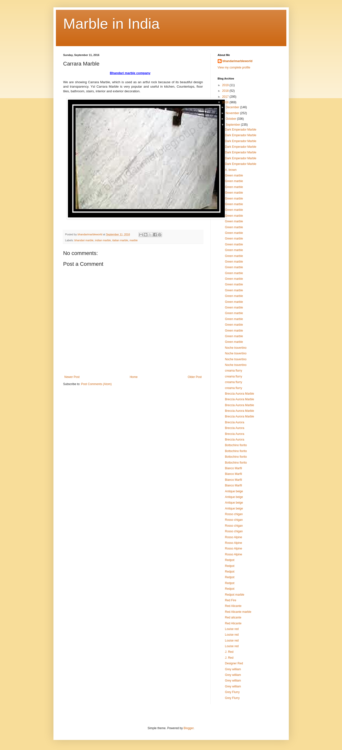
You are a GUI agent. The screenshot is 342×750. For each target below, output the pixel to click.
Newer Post (72, 377)
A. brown (230, 170)
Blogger (189, 728)
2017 (225, 96)
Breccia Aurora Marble (239, 393)
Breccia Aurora (234, 422)
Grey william (233, 669)
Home (134, 377)
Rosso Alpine (233, 537)
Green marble (234, 175)
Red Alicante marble (238, 612)
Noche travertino (235, 347)
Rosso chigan (234, 514)
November (233, 113)
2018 (225, 91)
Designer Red (234, 663)
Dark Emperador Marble (240, 129)
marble (133, 240)
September (233, 124)
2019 (225, 85)
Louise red (232, 629)
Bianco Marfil (233, 468)
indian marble (103, 240)
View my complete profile (234, 67)
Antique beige (234, 491)
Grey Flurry (232, 692)
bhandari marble (83, 240)
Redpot (229, 560)
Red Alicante (233, 606)
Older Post (195, 377)
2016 (225, 102)
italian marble (120, 240)
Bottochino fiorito (236, 445)
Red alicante (233, 617)
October (231, 119)
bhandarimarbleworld (238, 61)
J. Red (229, 652)
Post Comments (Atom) (96, 384)
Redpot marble (234, 594)
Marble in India (111, 23)
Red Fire (230, 600)
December (233, 107)
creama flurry (233, 370)
